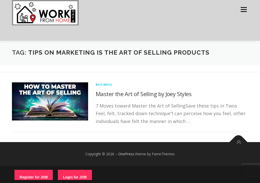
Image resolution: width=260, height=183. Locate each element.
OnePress (126, 153)
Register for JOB (34, 177)
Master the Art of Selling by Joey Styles (143, 94)
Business (104, 84)
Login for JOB (75, 177)
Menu (243, 9)
